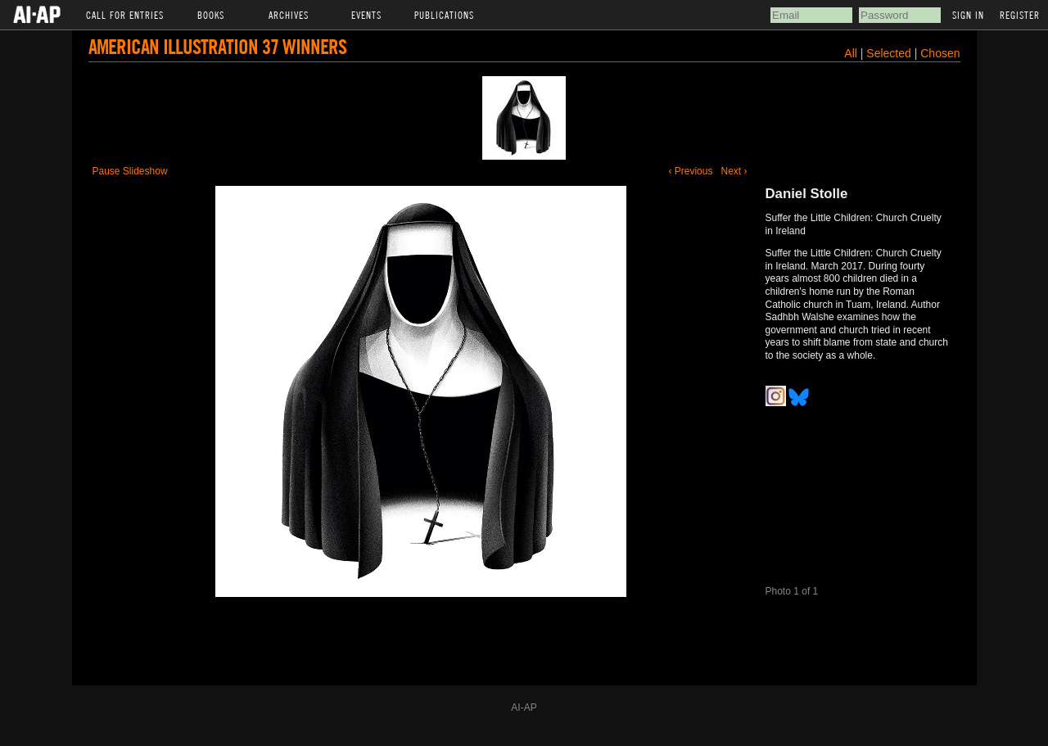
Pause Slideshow (130, 171)
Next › (733, 171)
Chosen (940, 53)
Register (1020, 14)
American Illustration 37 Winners (217, 46)
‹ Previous (690, 171)
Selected (890, 53)
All (850, 53)
